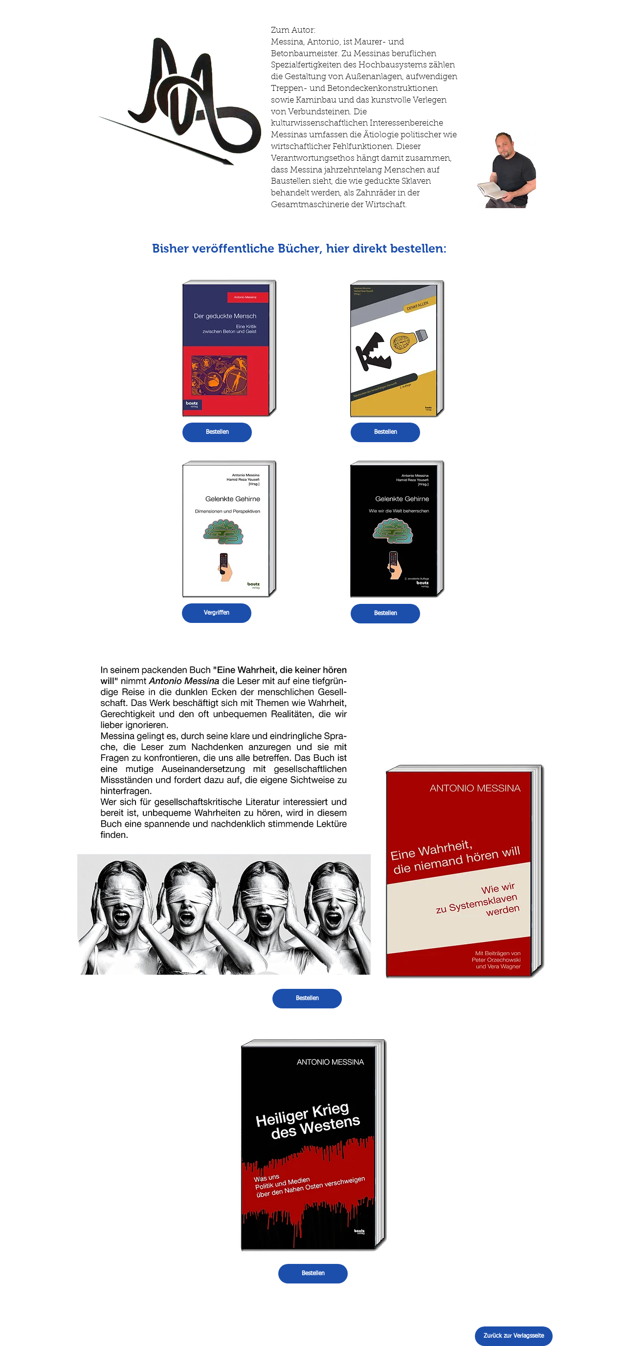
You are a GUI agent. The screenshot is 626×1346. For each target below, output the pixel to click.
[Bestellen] (217, 432)
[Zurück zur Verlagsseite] (514, 1336)
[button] (216, 613)
